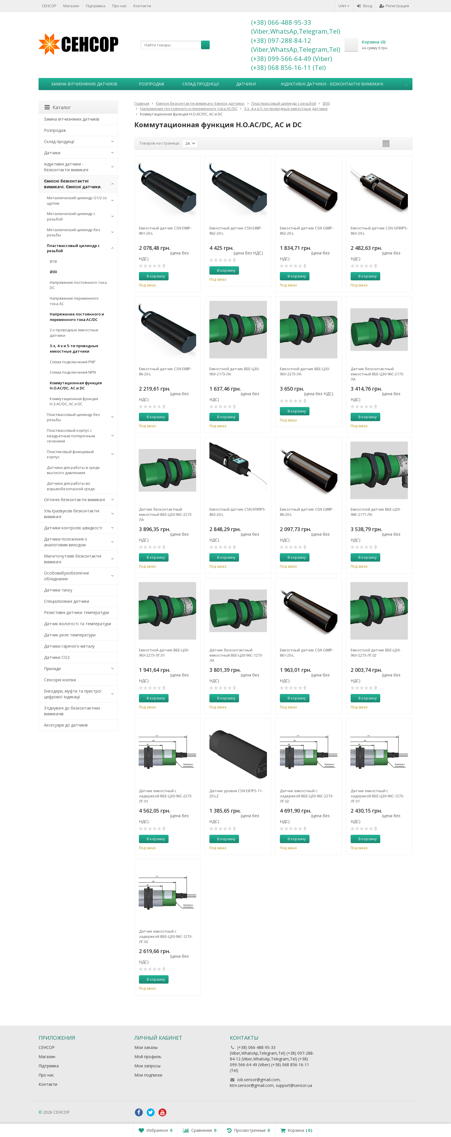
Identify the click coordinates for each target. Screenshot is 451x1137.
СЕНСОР (49, 5)
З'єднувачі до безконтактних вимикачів (72, 710)
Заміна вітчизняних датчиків (84, 84)
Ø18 (53, 261)
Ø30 (53, 271)
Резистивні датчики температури (76, 612)
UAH (344, 5)
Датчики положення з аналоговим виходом (65, 541)
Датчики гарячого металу (69, 646)
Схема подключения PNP (72, 361)
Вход (364, 5)
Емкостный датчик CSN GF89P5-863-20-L (379, 230)
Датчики (246, 84)
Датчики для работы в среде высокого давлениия (73, 470)
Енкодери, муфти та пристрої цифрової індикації (73, 693)
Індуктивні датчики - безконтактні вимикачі (332, 84)
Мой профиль (147, 1056)
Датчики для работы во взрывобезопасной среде (71, 486)
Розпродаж (151, 84)
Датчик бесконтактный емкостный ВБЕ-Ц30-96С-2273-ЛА (165, 514)
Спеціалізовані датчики (66, 601)
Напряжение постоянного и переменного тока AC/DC (77, 316)
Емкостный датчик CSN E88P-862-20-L (235, 230)
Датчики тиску (58, 590)
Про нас (119, 5)
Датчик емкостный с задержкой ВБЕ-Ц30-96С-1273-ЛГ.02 (165, 936)
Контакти (142, 5)
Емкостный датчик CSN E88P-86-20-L (165, 371)
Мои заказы (146, 1047)
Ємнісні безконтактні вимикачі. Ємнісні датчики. (73, 183)
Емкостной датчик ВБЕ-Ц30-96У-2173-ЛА (234, 371)
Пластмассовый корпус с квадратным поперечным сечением (71, 436)
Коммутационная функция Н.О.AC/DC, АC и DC (76, 385)
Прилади (52, 668)
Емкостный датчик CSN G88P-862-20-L (306, 230)
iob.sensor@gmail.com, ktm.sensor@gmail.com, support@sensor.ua (271, 1082)
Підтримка (95, 5)
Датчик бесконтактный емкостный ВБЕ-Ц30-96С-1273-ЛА (236, 655)
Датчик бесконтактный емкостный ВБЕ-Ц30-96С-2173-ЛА (377, 374)
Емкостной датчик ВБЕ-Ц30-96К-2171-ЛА (376, 512)
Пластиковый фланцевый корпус (70, 454)
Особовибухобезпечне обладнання (66, 575)
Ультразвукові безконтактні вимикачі (71, 513)
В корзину (152, 276)
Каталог (58, 107)
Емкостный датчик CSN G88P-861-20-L (306, 652)
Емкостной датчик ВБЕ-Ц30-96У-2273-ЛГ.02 (376, 652)
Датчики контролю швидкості (73, 528)
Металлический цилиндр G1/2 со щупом (77, 200)
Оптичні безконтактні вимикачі (74, 499)
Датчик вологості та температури (77, 623)
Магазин (71, 5)
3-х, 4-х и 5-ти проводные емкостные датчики (74, 348)
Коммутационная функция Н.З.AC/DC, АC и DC (74, 401)
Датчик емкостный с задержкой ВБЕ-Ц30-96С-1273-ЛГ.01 (377, 796)
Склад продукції (200, 84)
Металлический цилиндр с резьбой (71, 216)
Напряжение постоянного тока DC (78, 285)
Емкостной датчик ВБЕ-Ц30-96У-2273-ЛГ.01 (164, 652)
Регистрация (394, 5)
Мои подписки (148, 1075)
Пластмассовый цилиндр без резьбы (73, 417)
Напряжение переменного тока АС (74, 301)
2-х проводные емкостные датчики (74, 332)
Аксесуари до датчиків (66, 725)
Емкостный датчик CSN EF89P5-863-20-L (237, 512)
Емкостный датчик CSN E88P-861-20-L (165, 230)
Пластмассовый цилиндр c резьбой (73, 248)
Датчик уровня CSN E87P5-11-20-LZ (236, 793)
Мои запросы (147, 1065)
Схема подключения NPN (73, 372)
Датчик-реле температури (69, 635)
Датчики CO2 (57, 657)
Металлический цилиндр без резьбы (73, 232)
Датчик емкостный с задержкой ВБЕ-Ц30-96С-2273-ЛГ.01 (165, 796)
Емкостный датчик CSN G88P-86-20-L (306, 512)
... (406, 84)
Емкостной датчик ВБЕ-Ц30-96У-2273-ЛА (305, 371)
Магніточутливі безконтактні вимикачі (72, 558)
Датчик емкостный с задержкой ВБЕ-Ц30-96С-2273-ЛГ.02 (306, 796)
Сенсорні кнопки (60, 679)
